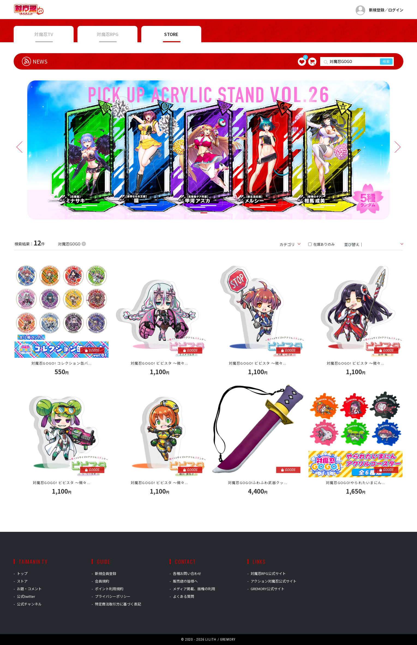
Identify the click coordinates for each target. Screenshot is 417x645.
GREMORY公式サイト (267, 588)
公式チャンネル (29, 604)
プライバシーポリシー (112, 596)
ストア (22, 581)
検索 (386, 61)
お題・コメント (29, 588)
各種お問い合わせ (187, 573)
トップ (22, 573)
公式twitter (26, 596)
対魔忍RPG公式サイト (268, 573)
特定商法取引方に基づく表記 (118, 604)
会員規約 (102, 581)
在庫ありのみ (321, 244)
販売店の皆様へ (185, 581)
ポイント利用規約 (109, 588)
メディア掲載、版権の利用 (194, 588)
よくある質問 (183, 596)
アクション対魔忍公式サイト (273, 581)
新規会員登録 (105, 573)
